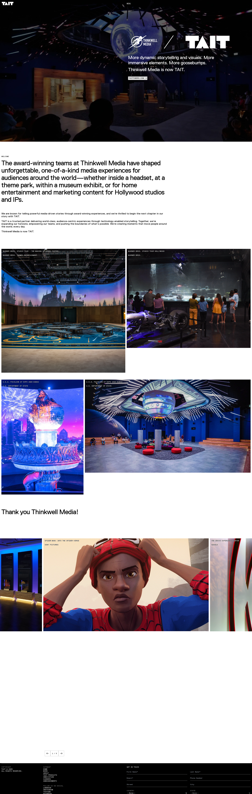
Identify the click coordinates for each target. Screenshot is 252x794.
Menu (129, 3)
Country (130, 791)
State (192, 791)
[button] (47, 753)
